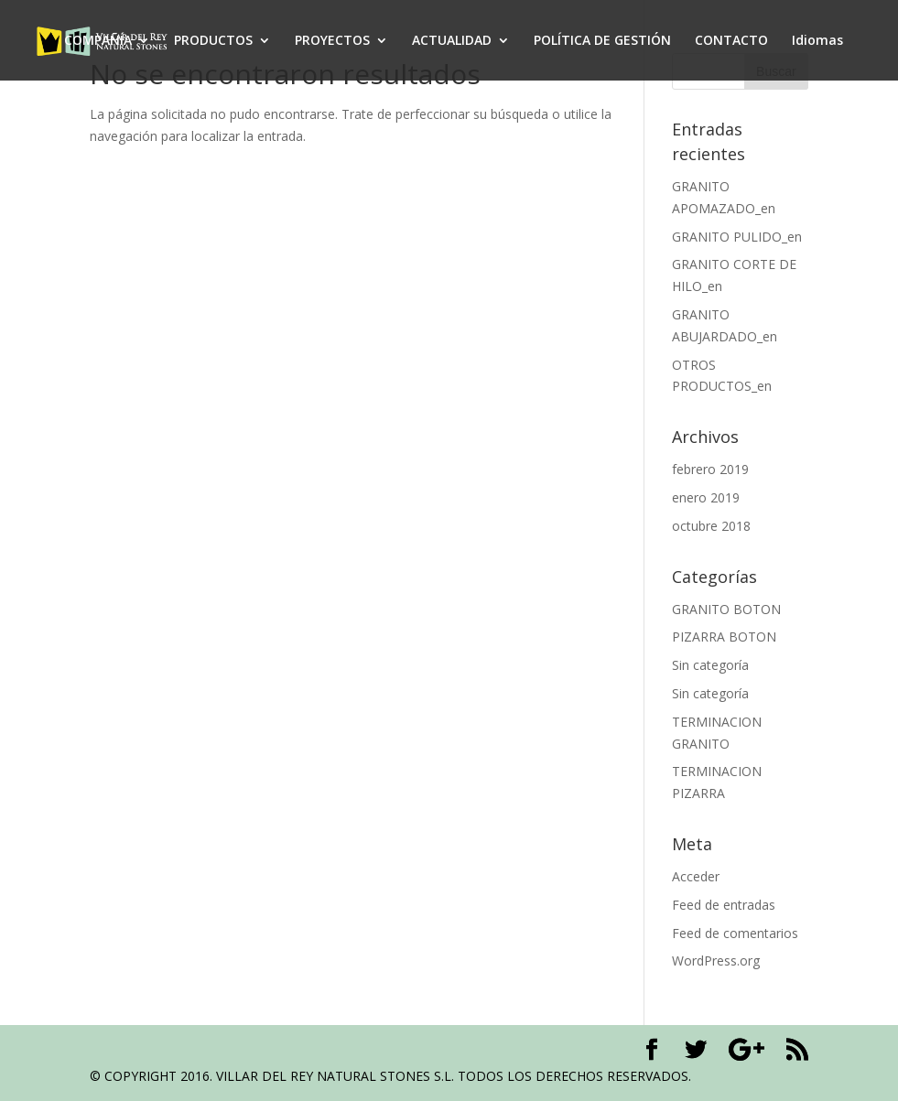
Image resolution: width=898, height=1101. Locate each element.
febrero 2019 (710, 469)
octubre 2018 (711, 525)
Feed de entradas (723, 904)
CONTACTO (731, 41)
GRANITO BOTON (726, 609)
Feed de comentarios (735, 933)
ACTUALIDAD (452, 41)
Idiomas (817, 41)
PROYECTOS (332, 41)
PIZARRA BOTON (724, 636)
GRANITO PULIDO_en (737, 236)
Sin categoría (710, 665)
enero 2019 (706, 497)
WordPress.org (716, 960)
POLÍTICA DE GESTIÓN (602, 41)
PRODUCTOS (213, 41)
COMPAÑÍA (98, 41)
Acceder (695, 876)
